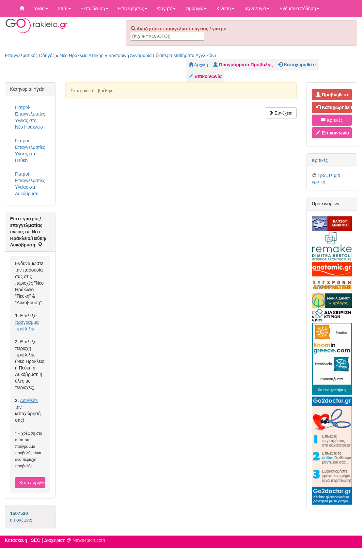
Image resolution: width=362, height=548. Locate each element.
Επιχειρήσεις (132, 8)
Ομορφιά (196, 8)
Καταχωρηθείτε (32, 482)
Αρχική (198, 64)
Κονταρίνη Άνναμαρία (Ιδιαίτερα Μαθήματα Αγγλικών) (162, 55)
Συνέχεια (280, 113)
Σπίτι (64, 8)
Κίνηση (225, 8)
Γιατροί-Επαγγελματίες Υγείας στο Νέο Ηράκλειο (30, 117)
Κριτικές (332, 120)
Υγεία (41, 8)
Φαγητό (166, 8)
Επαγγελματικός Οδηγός (30, 55)
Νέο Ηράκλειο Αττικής (81, 55)
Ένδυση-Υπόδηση (299, 8)
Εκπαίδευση (94, 8)
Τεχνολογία (256, 8)
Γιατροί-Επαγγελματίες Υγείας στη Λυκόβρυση (30, 183)
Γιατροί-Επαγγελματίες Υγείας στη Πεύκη (30, 150)
